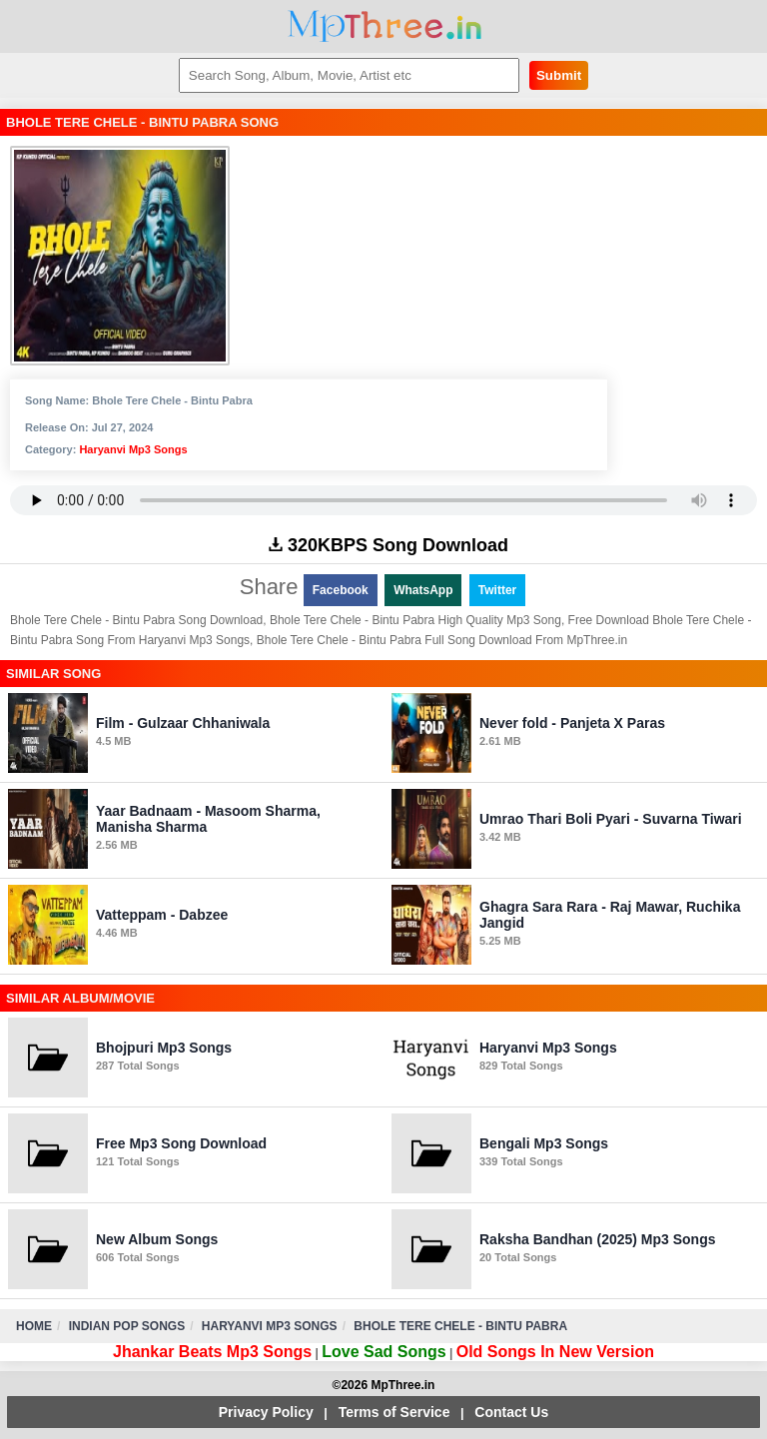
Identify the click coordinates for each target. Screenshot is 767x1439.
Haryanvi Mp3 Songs (133, 449)
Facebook (341, 590)
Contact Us (511, 1412)
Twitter (497, 590)
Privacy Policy (266, 1412)
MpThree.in (384, 26)
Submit (558, 75)
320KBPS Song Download (388, 545)
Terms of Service (394, 1412)
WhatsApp (422, 590)
